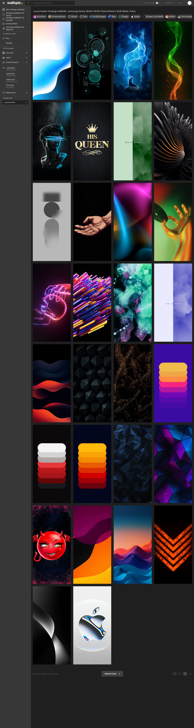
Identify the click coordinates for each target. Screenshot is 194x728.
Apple (6, 57)
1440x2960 (18, 68)
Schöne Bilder (9, 23)
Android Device (10, 62)
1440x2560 (10, 74)
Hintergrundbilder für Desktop (13, 19)
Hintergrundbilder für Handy (13, 14)
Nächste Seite (112, 673)
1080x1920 (10, 79)
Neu (7, 38)
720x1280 (10, 85)
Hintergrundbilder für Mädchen (13, 28)
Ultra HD (7, 53)
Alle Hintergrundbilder (13, 9)
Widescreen (9, 92)
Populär (9, 43)
